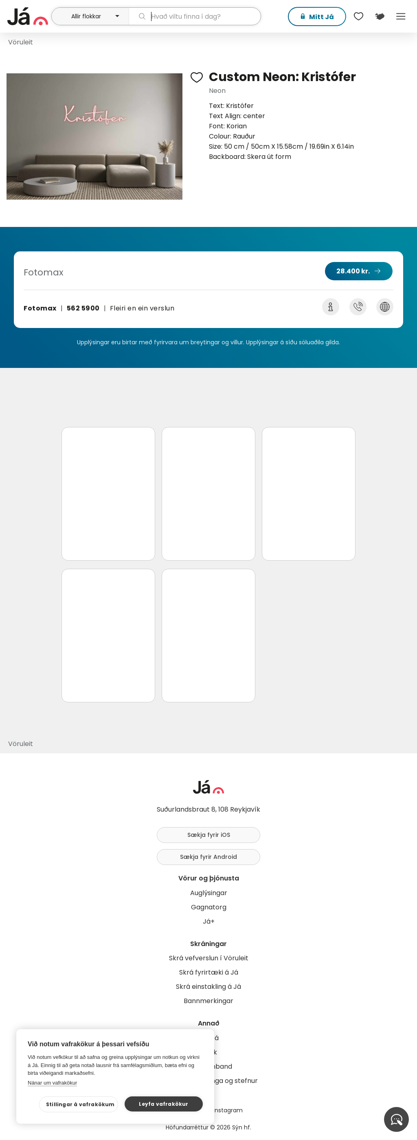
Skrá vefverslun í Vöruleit (208, 958)
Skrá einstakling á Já (208, 986)
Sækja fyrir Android (208, 857)
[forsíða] (28, 16)
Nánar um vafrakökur (52, 1083)
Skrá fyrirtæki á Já (208, 972)
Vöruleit (20, 42)
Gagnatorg (208, 907)
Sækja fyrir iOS (208, 835)
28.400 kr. (353, 271)
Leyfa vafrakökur (163, 1103)
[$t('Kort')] (379, 16)
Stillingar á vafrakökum (80, 1104)
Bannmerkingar (208, 1001)
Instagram (228, 1110)
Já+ (209, 921)
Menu (401, 16)
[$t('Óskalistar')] (358, 16)
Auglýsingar (208, 893)
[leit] (195, 16)
